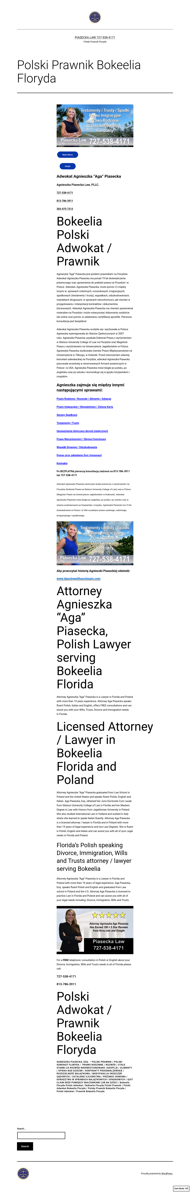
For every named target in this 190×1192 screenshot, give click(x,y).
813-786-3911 (65, 200)
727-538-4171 (65, 192)
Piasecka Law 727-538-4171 (95, 37)
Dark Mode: (181, 1188)
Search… (21, 1128)
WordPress (166, 1173)
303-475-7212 (65, 208)
